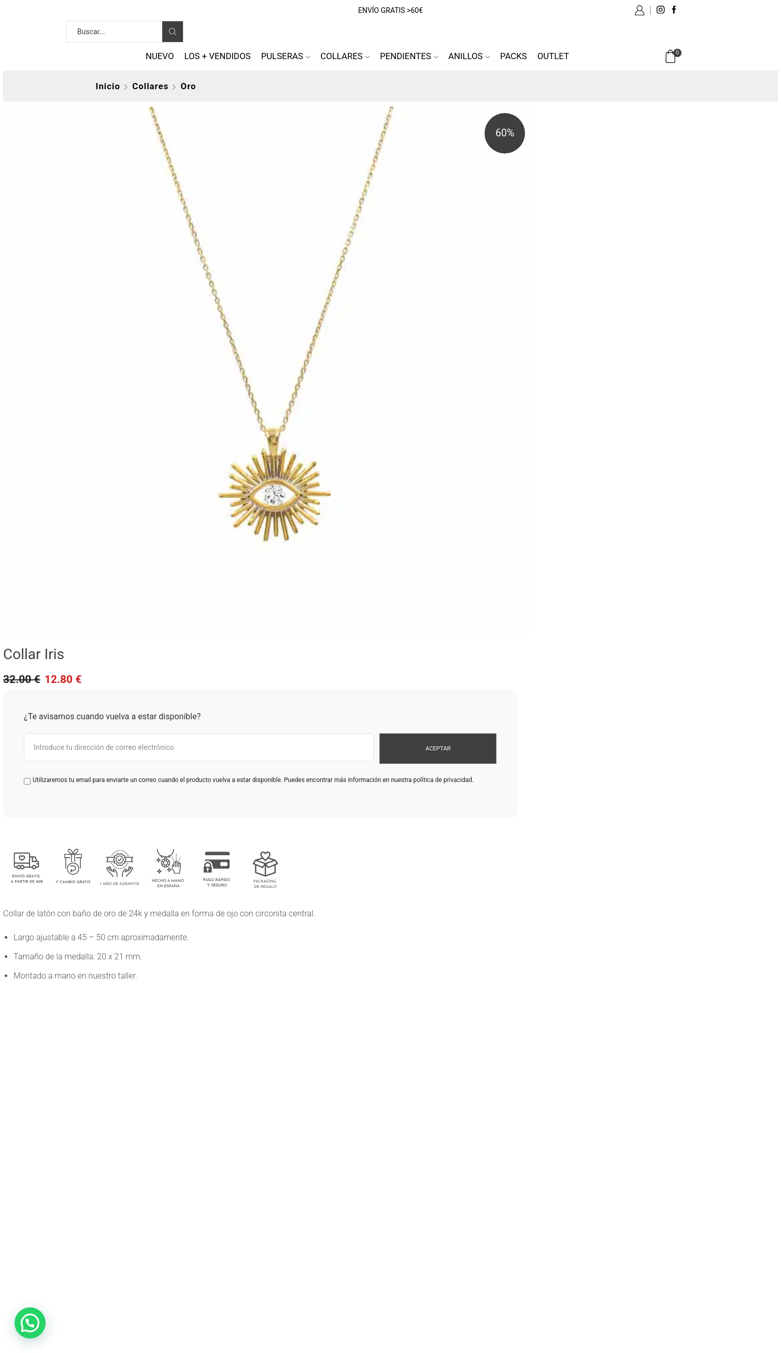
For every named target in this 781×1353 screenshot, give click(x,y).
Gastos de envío (276, 1203)
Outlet (553, 56)
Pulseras (285, 56)
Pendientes (409, 56)
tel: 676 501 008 (124, 1203)
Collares (345, 56)
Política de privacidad (438, 1203)
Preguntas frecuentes (286, 1185)
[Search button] (172, 31)
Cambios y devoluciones (291, 1223)
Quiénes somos (123, 1223)
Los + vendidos (217, 56)
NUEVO (160, 56)
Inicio (108, 86)
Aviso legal (418, 1185)
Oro (188, 86)
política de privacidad (539, 251)
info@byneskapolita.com (141, 1185)
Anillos (469, 56)
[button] (30, 1322)
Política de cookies (433, 1223)
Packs (513, 56)
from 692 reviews (396, 1046)
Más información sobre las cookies (463, 1241)
